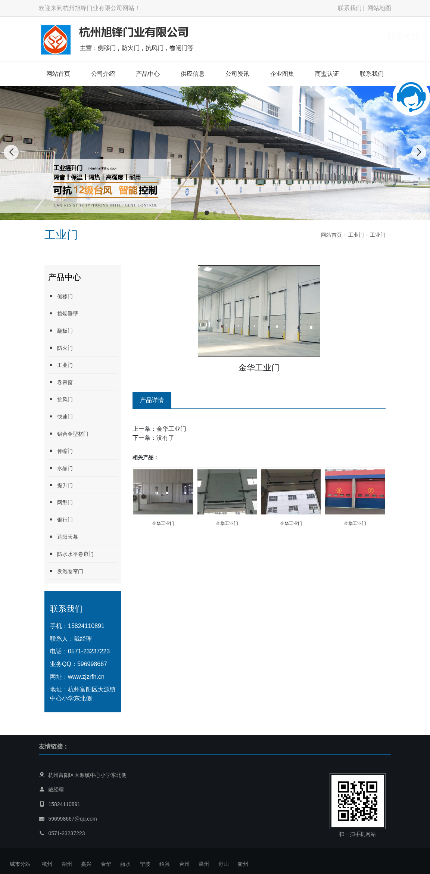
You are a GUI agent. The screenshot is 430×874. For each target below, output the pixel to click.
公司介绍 (103, 74)
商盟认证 (327, 74)
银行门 (60, 519)
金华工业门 (171, 429)
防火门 (60, 348)
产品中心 (148, 74)
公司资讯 (237, 74)
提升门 (60, 485)
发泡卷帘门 (65, 571)
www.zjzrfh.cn (86, 677)
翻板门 (60, 330)
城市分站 (20, 864)
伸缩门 (60, 451)
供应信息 (193, 74)
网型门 (60, 502)
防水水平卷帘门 (71, 554)
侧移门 (60, 296)
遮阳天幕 (63, 537)
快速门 (60, 416)
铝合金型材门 (68, 433)
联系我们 (350, 8)
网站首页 (58, 74)
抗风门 (60, 399)
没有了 (165, 438)
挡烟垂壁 (63, 313)
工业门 (356, 235)
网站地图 (379, 8)
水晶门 (60, 468)
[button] (207, 213)
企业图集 (282, 74)
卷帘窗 (60, 382)
